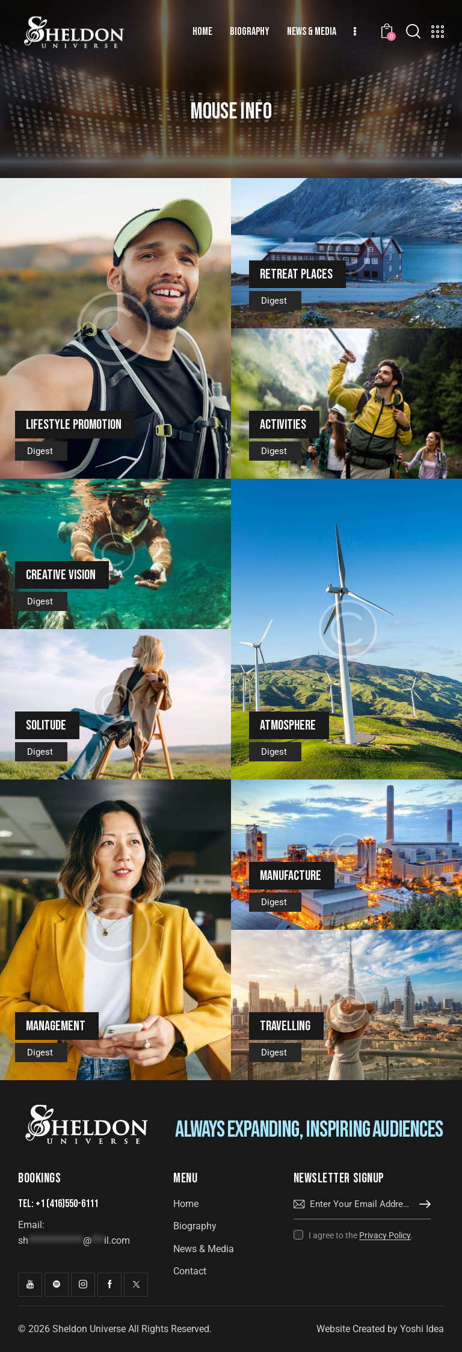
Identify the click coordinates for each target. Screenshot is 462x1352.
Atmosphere (288, 725)
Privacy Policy (385, 1235)
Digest (40, 451)
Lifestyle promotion (74, 425)
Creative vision (61, 575)
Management (55, 1026)
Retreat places (296, 274)
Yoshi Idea (422, 1329)
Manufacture (290, 876)
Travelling (285, 1026)
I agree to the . (361, 1235)
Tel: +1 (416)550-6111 (58, 1203)
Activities (283, 425)
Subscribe (422, 1204)
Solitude (46, 725)
